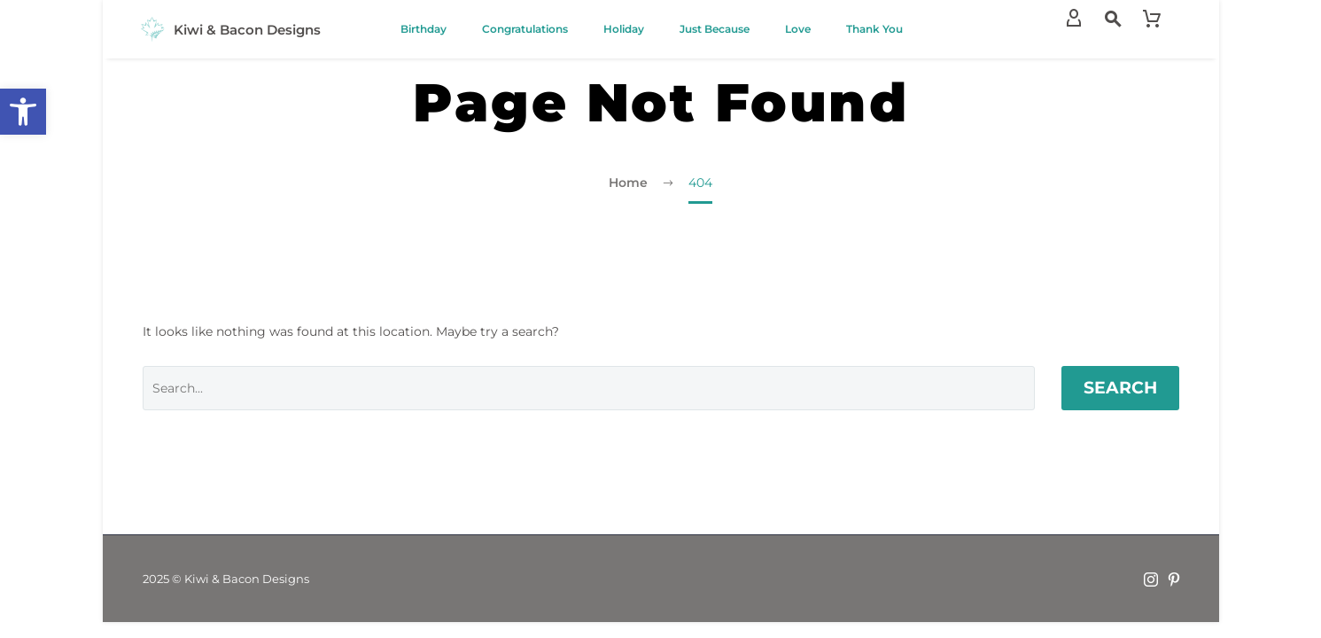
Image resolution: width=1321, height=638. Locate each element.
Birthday (423, 28)
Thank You (874, 28)
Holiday (623, 28)
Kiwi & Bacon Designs (247, 29)
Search (1120, 387)
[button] (23, 112)
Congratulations (525, 28)
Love (798, 28)
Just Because (715, 28)
